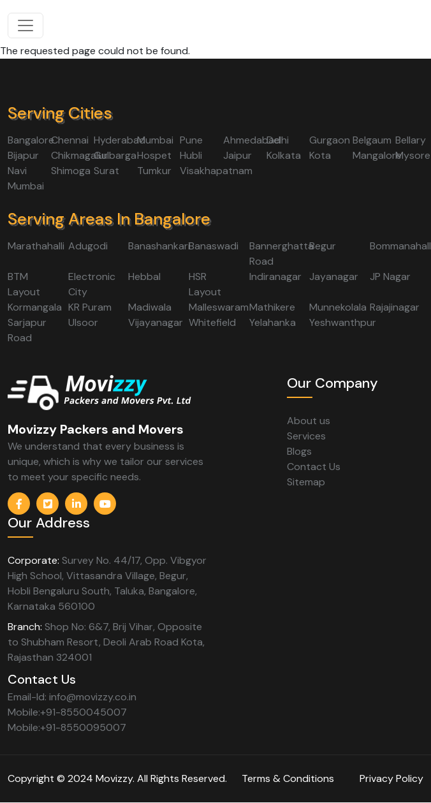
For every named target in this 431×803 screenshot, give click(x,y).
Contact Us (313, 466)
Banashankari (159, 246)
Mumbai (155, 140)
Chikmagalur (79, 155)
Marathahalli (36, 246)
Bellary (410, 140)
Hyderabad (119, 140)
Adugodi (88, 246)
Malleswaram (219, 307)
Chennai (70, 140)
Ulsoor (83, 322)
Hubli (191, 155)
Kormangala (35, 307)
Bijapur (23, 155)
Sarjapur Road (27, 330)
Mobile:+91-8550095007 (67, 727)
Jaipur (237, 155)
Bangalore (31, 140)
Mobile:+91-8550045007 (67, 712)
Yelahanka (272, 322)
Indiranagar (275, 276)
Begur (322, 246)
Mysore (412, 155)
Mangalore (377, 155)
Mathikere (272, 307)
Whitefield (212, 322)
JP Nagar (390, 276)
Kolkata (284, 155)
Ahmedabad (252, 140)
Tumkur (154, 170)
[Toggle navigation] (25, 25)
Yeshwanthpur (342, 322)
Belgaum (372, 140)
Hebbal (144, 276)
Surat (106, 170)
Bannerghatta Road (281, 253)
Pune (191, 140)
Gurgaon (329, 140)
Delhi (278, 140)
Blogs (299, 451)
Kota (320, 155)
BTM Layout (24, 284)
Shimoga (71, 170)
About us (308, 420)
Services (306, 436)
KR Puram (90, 307)
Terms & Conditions (288, 778)
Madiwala (150, 307)
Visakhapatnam (216, 170)
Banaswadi (213, 246)
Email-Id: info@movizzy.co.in (72, 697)
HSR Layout (205, 284)
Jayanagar (333, 276)
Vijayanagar (155, 322)
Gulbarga (115, 155)
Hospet (154, 155)
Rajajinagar (395, 307)
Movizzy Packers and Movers (96, 429)
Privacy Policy (391, 778)
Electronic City (91, 284)
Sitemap (306, 482)
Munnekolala (338, 307)
